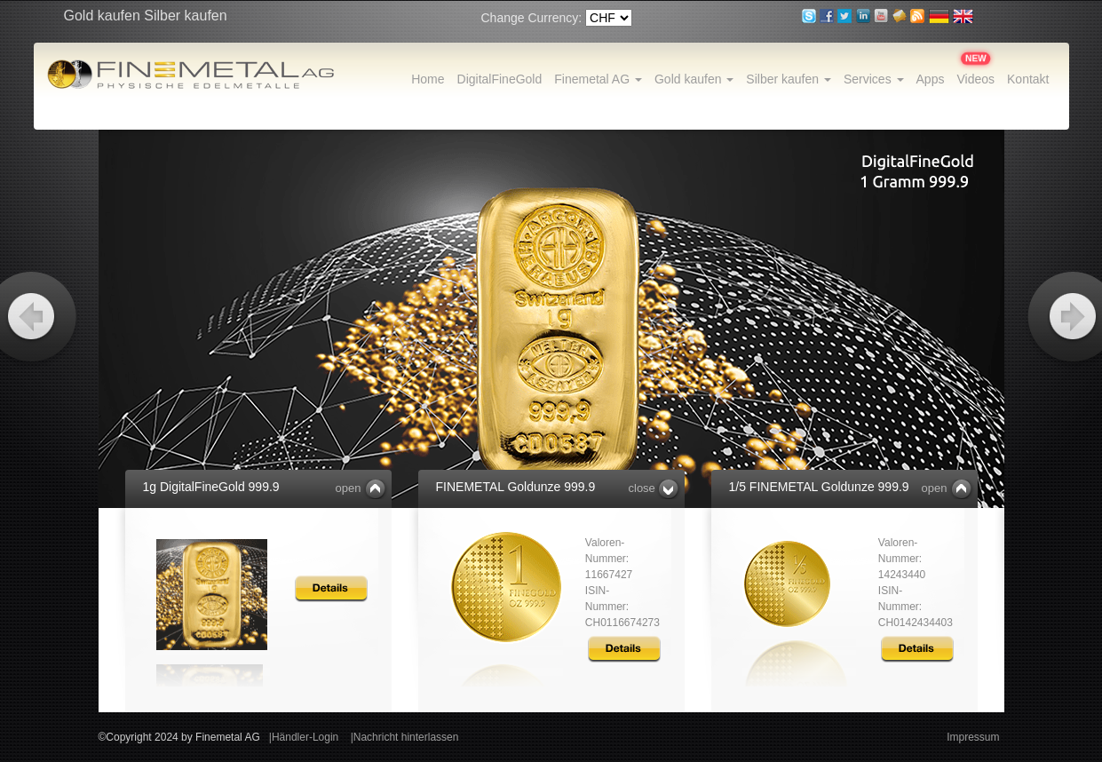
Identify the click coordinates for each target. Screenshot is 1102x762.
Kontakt (1028, 79)
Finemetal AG (598, 79)
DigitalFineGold (500, 79)
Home (427, 79)
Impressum (973, 737)
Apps (930, 79)
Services (874, 79)
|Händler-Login (304, 737)
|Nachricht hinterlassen (405, 737)
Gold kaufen (693, 79)
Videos (975, 79)
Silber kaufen (788, 79)
